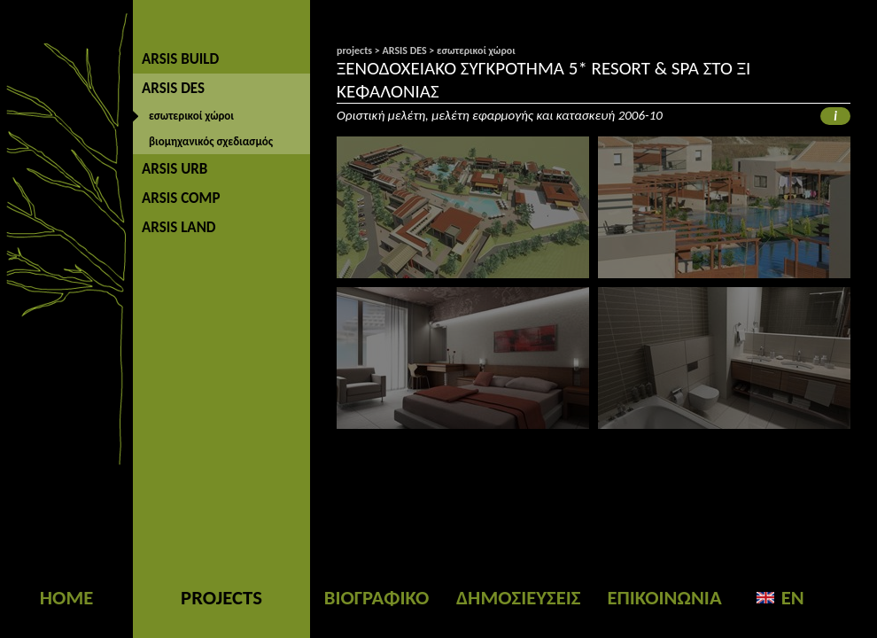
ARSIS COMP (181, 198)
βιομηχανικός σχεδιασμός (211, 141)
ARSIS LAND (179, 227)
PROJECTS (221, 597)
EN (792, 597)
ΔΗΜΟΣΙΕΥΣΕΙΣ (518, 597)
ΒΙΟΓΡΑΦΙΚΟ (377, 597)
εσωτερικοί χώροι (191, 115)
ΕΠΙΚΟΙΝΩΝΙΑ (664, 597)
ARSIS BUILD (180, 59)
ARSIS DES (173, 88)
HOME (66, 597)
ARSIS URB (174, 169)
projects (354, 50)
